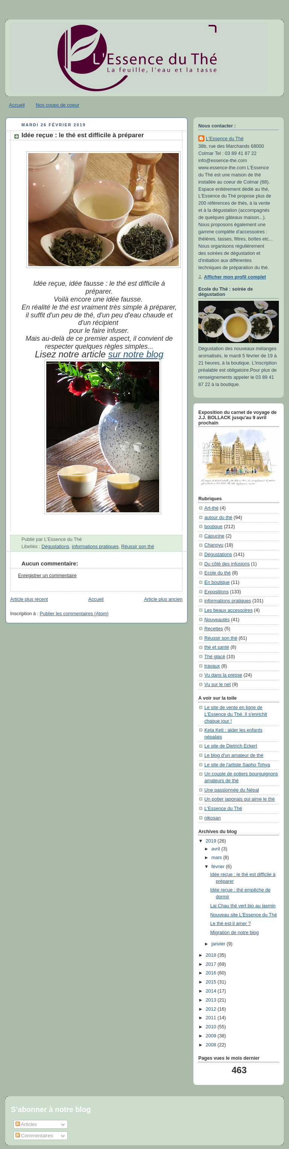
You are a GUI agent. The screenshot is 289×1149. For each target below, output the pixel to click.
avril (216, 849)
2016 (212, 973)
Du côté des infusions (227, 564)
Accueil (17, 105)
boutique (213, 526)
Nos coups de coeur (57, 105)
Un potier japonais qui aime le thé (239, 799)
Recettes (213, 628)
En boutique (217, 582)
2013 (212, 1000)
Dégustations (55, 546)
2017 (212, 964)
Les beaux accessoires (228, 610)
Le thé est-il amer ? (230, 923)
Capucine (214, 536)
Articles (26, 1124)
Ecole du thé (217, 573)
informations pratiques (95, 546)
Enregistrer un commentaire (47, 575)
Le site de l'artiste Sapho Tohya (237, 765)
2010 (212, 1027)
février (218, 866)
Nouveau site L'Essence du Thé (243, 915)
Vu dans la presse (223, 675)
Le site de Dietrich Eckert (230, 746)
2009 (212, 1036)
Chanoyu (213, 545)
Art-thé (211, 508)
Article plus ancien (163, 599)
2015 (212, 982)
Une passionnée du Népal (231, 790)
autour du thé (218, 517)
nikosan (212, 818)
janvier (219, 944)
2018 (212, 955)
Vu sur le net (217, 684)
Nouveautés (217, 619)
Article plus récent (29, 599)
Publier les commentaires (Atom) (74, 613)
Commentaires (34, 1135)
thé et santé (216, 647)
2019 (212, 841)
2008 (212, 1045)
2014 (212, 991)
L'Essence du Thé (224, 138)
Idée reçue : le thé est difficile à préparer (82, 135)
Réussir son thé (137, 546)
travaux (212, 666)
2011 (212, 1017)
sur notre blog (136, 354)
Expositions (216, 591)
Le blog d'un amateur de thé (233, 755)
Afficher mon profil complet (235, 277)
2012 (212, 1009)
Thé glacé (214, 656)
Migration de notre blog (234, 932)
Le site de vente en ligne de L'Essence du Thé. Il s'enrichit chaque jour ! (235, 714)
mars (217, 857)
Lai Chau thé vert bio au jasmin (243, 905)
